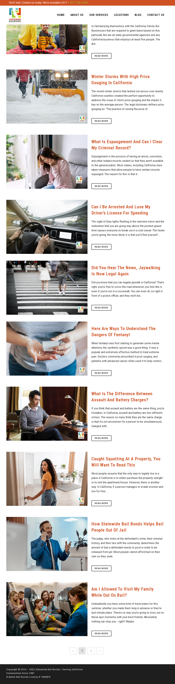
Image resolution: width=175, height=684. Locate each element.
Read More (101, 56)
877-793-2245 (79, 2)
